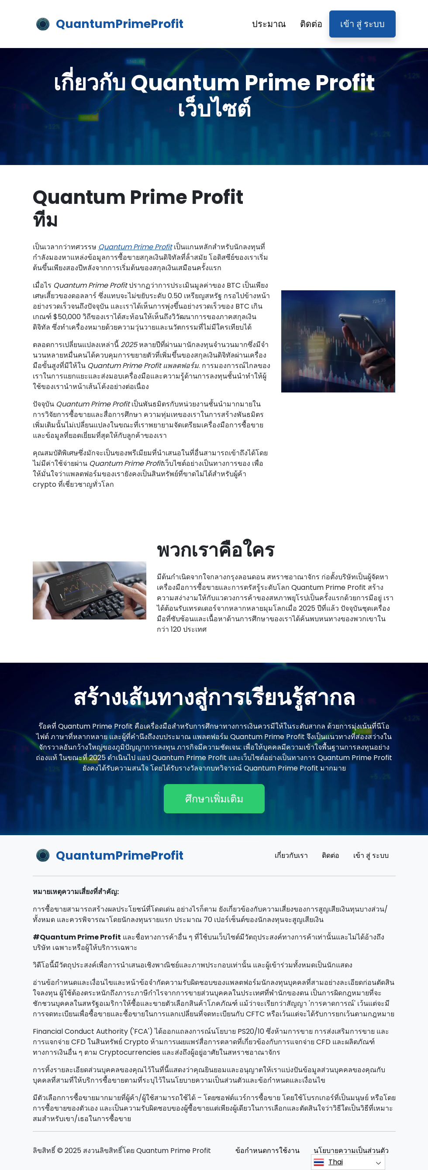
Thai (328, 1162)
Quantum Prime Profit (135, 247)
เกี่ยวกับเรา (291, 855)
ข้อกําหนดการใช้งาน (267, 1151)
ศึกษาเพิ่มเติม (214, 798)
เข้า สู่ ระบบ (362, 24)
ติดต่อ (311, 24)
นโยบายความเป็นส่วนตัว (351, 1151)
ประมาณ (269, 24)
